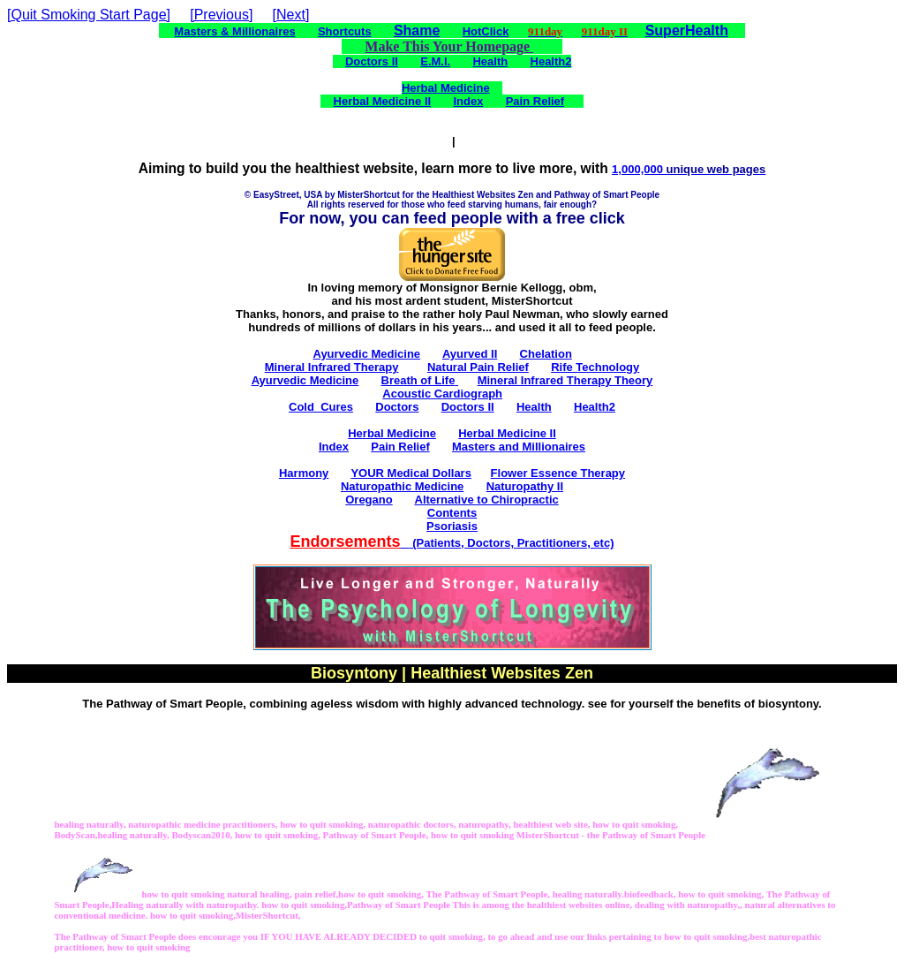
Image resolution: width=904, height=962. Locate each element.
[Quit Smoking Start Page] (88, 14)
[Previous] (221, 14)
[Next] (291, 14)
